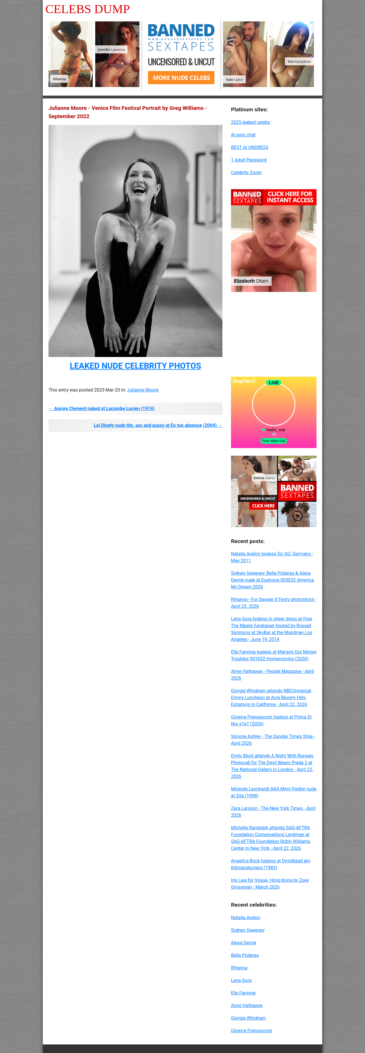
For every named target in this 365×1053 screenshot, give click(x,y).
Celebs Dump (87, 9)
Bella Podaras (245, 955)
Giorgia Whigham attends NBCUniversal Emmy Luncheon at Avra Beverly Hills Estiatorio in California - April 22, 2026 (271, 697)
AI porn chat (243, 135)
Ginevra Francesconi (251, 1030)
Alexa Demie (243, 942)
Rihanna (239, 968)
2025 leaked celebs (250, 122)
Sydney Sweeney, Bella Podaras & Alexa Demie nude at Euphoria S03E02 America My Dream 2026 (272, 580)
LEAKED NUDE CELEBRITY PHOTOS (135, 366)
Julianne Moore (143, 390)
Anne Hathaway (247, 1005)
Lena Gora (241, 980)
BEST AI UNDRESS (249, 147)
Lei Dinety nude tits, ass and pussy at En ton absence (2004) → (158, 425)
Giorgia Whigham (248, 1018)
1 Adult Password (249, 160)
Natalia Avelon (245, 917)
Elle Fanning (243, 993)
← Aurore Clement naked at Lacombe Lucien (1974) (101, 408)
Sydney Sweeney (248, 930)
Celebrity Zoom (246, 172)
